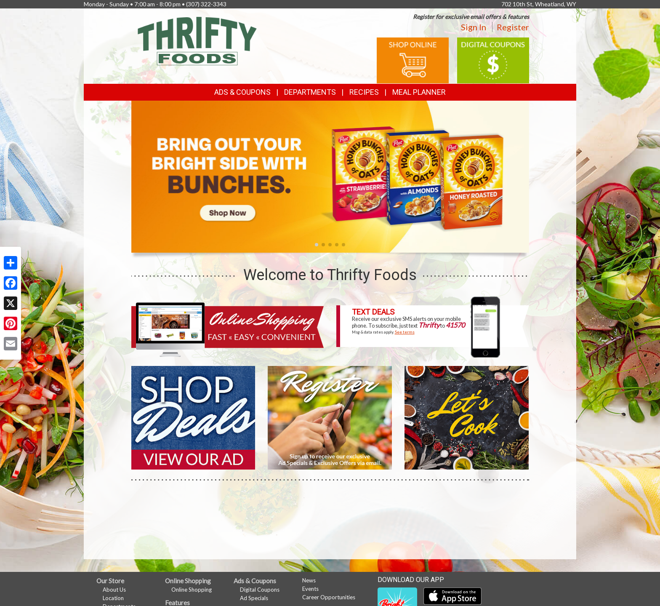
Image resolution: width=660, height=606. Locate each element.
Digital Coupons (259, 589)
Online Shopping (191, 589)
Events (310, 588)
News (309, 580)
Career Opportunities (328, 597)
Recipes (364, 92)
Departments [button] (310, 92)
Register (513, 27)
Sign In (473, 27)
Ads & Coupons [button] (242, 92)
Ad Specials (254, 598)
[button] (316, 244)
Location (113, 598)
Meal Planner (419, 92)
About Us (114, 589)
